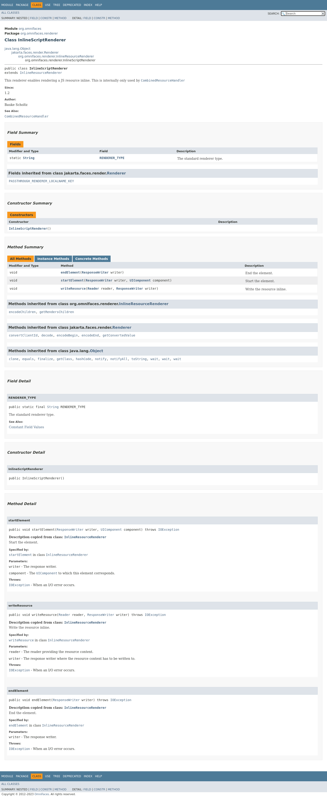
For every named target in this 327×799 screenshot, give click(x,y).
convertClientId (23, 335)
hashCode (83, 359)
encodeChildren (22, 312)
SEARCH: (274, 13)
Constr (46, 18)
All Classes (10, 12)
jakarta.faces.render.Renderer (35, 52)
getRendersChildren (57, 312)
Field (34, 18)
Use (47, 5)
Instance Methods (53, 259)
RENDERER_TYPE (111, 158)
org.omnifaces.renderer (39, 33)
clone (13, 359)
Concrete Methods (91, 259)
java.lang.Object (17, 48)
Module (7, 5)
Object (96, 351)
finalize (45, 359)
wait (154, 359)
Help (98, 5)
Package (22, 5)
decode (47, 335)
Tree (56, 5)
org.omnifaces (30, 28)
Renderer (116, 173)
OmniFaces (42, 794)
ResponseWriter (95, 272)
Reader (93, 288)
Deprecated (72, 5)
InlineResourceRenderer (41, 73)
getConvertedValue (119, 335)
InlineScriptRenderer (28, 228)
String (29, 158)
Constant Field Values (26, 427)
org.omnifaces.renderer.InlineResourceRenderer (56, 56)
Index (88, 5)
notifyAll (119, 359)
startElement (72, 280)
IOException (168, 529)
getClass (64, 359)
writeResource (73, 288)
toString (139, 359)
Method (60, 18)
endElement (70, 272)
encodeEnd (90, 335)
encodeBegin (67, 335)
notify (101, 359)
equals (28, 359)
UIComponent (140, 280)
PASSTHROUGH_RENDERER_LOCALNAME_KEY (41, 181)
